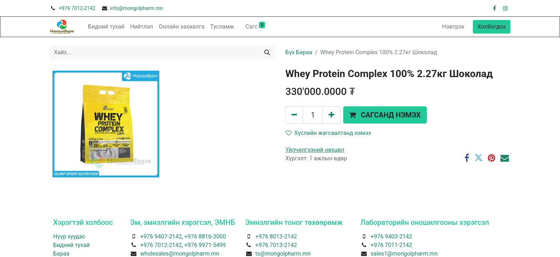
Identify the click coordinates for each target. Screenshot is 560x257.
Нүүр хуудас (69, 236)
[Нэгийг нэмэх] (331, 115)
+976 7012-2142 (77, 8)
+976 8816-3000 (205, 236)
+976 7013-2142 (276, 245)
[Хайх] (267, 52)
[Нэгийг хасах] (294, 115)
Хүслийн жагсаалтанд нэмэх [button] (328, 133)
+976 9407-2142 (161, 236)
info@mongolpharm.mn (136, 8)
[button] (385, 115)
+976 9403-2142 (391, 236)
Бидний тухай (71, 245)
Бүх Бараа (298, 52)
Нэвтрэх (453, 26)
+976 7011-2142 (391, 245)
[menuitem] (106, 27)
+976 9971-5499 (205, 245)
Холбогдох (492, 26)
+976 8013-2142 (276, 236)
